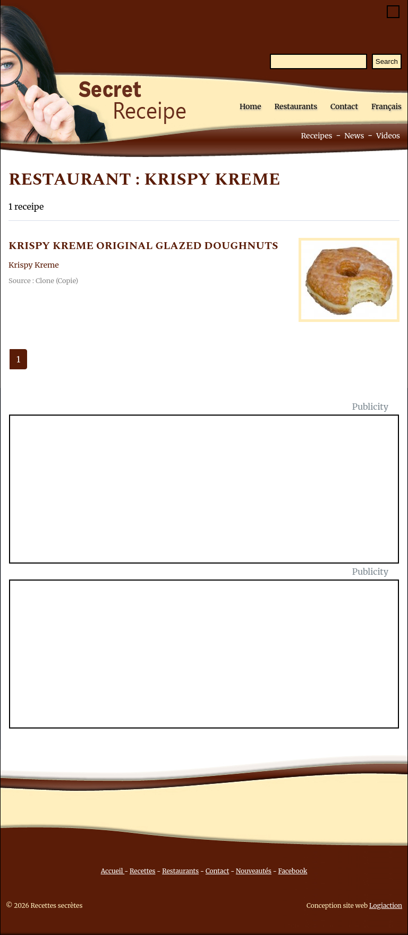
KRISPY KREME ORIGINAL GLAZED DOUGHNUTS (143, 246)
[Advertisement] (210, 495)
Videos (388, 135)
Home (250, 106)
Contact (344, 106)
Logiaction (385, 905)
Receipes (316, 135)
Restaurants (295, 106)
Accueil (113, 871)
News (354, 135)
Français (386, 106)
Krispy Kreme (33, 265)
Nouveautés (253, 871)
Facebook (293, 871)
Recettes (142, 871)
